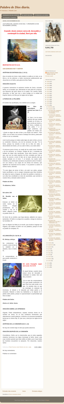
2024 (48, 85)
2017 (48, 99)
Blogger (47, 400)
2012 (48, 265)
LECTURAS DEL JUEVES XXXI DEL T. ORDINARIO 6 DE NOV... (54, 217)
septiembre (50, 244)
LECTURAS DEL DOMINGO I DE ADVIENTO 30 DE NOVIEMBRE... (54, 112)
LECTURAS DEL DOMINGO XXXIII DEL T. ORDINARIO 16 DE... (54, 173)
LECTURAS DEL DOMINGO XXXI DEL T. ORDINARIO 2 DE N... (54, 235)
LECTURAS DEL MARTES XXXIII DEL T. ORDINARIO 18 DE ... (54, 164)
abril (49, 254)
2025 (48, 83)
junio (49, 250)
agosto (49, 246)
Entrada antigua (37, 391)
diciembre (50, 106)
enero (49, 260)
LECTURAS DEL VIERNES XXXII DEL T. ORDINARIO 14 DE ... (54, 182)
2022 (48, 89)
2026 (48, 81)
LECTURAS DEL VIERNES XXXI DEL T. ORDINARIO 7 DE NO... (54, 213)
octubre (50, 242)
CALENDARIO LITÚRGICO (9, 17)
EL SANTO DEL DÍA (27, 15)
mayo (49, 252)
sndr (35, 400)
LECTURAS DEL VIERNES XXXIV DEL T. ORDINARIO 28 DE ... (54, 120)
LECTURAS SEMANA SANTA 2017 (53, 51)
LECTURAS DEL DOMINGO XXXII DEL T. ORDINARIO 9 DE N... (54, 204)
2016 (48, 101)
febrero (50, 258)
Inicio (24, 391)
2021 (48, 91)
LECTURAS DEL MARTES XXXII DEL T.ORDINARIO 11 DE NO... (54, 195)
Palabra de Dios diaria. (15, 7)
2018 (48, 97)
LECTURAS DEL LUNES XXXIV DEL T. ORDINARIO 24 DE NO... (54, 138)
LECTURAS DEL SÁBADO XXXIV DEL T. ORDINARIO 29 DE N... (54, 116)
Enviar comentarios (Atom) (15, 394)
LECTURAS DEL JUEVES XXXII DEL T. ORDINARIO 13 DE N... (54, 186)
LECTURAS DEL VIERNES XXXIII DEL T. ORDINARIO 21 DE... (54, 151)
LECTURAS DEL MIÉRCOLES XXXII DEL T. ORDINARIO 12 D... (54, 191)
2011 (48, 267)
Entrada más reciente (9, 391)
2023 (48, 87)
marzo (49, 256)
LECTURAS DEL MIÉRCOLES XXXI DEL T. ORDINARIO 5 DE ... (54, 221)
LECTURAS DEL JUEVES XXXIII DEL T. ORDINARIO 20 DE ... (54, 155)
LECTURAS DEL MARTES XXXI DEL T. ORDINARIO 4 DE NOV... (54, 226)
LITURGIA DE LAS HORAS (41, 15)
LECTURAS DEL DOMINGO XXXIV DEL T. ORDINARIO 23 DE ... (54, 142)
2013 (48, 263)
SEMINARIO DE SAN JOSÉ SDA (11, 15)
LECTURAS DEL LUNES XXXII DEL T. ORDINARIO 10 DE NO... (54, 199)
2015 (48, 103)
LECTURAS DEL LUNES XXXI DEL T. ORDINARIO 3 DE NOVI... (54, 230)
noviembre (50, 108)
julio (49, 248)
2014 (48, 105)
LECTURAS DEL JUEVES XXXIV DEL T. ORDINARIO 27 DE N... (54, 125)
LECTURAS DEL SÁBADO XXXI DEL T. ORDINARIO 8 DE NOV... (54, 208)
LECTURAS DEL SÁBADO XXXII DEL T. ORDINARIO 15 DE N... (54, 177)
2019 (48, 95)
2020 (48, 93)
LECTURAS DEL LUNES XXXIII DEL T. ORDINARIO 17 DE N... (54, 169)
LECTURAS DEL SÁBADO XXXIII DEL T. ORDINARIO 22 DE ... (54, 147)
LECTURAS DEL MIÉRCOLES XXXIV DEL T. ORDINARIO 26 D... (54, 129)
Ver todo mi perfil (49, 76)
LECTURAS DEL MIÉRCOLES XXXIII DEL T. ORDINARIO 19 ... (54, 160)
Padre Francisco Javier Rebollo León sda (52, 73)
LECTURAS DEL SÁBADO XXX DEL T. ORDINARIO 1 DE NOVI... (54, 239)
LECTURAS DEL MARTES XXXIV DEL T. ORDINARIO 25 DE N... (54, 133)
